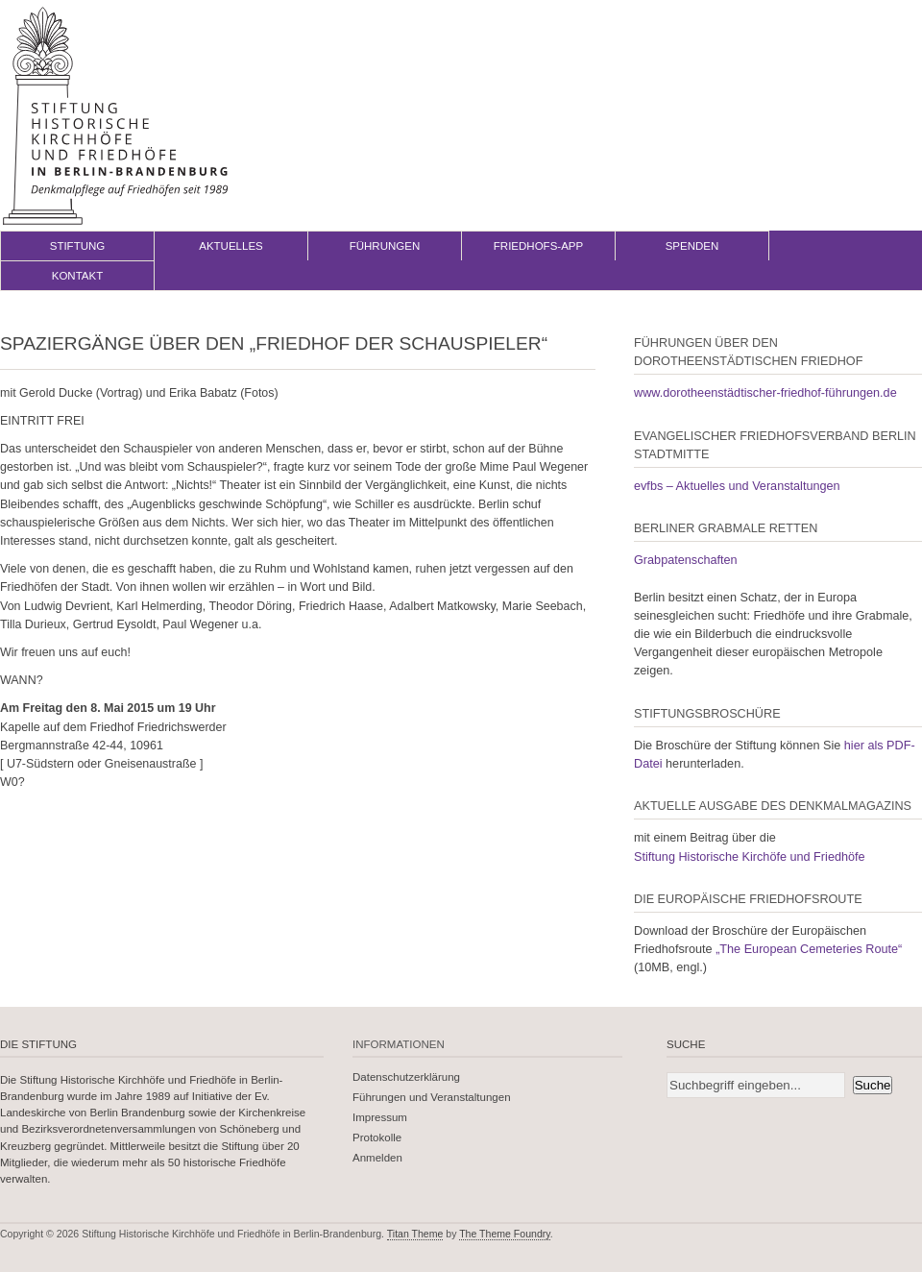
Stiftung (78, 246)
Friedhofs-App (538, 246)
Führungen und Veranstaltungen (431, 1097)
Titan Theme (415, 1233)
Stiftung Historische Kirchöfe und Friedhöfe (749, 857)
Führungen (385, 246)
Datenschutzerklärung (406, 1077)
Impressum (379, 1117)
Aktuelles (231, 246)
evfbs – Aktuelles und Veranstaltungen (737, 486)
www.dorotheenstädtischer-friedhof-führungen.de (765, 393)
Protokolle (376, 1137)
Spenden (692, 246)
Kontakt (78, 275)
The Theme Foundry (504, 1233)
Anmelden (377, 1157)
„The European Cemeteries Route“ (809, 949)
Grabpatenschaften (686, 560)
